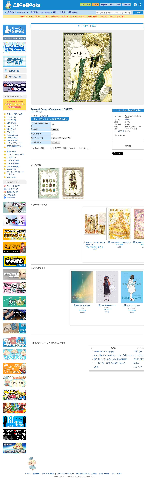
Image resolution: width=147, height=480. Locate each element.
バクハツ (138, 367)
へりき (82, 308)
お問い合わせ (72, 12)
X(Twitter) (11, 195)
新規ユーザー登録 (59, 12)
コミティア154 (13, 164)
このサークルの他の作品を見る (128, 110)
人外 (21, 114)
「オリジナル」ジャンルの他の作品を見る (49, 119)
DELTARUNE (12, 140)
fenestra (107, 307)
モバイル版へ (117, 474)
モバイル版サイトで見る (87, 26)
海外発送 (40, 12)
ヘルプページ (23, 12)
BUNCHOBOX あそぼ (104, 351)
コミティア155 (13, 161)
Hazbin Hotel (12, 135)
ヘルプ (27, 474)
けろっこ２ (132, 308)
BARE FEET (139, 359)
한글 (118, 5)
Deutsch (126, 5)
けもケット (11, 158)
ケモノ (9, 114)
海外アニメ (11, 129)
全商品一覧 (12, 71)
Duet (96, 367)
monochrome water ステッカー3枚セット (113, 355)
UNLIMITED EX (13, 166)
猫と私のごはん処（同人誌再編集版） (111, 359)
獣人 (16, 114)
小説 (14, 152)
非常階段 (138, 351)
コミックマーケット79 (61, 138)
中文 (112, 5)
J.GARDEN (11, 177)
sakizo (55, 129)
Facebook (11, 198)
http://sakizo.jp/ (36, 112)
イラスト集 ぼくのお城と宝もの (109, 363)
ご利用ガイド (11, 12)
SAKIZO (128, 120)
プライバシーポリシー (65, 474)
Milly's (136, 363)
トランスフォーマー (15, 143)
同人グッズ (11, 123)
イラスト (55, 142)
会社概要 (36, 474)
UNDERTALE (12, 138)
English (104, 5)
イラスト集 (11, 120)
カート (95, 5)
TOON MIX (11, 169)
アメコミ (10, 132)
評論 (9, 152)
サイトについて (13, 186)
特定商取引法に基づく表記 (86, 474)
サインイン (85, 5)
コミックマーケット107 (15, 154)
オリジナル (11, 117)
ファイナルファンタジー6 (94, 247)
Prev (74, 298)
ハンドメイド (12, 126)
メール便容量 (119, 131)
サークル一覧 (13, 77)
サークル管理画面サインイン (14, 38)
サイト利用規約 (48, 474)
